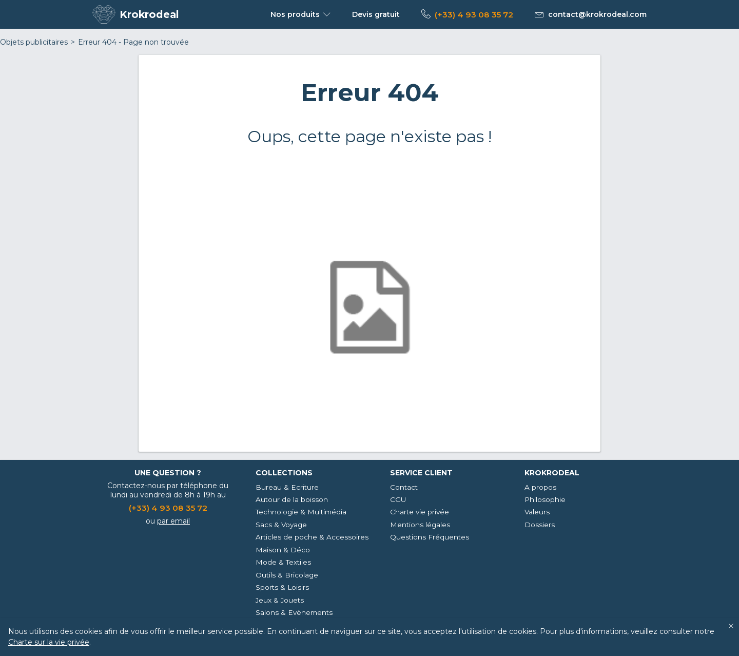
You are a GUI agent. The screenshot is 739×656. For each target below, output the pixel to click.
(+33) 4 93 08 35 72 (474, 15)
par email (173, 521)
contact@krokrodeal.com (597, 14)
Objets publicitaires (34, 42)
